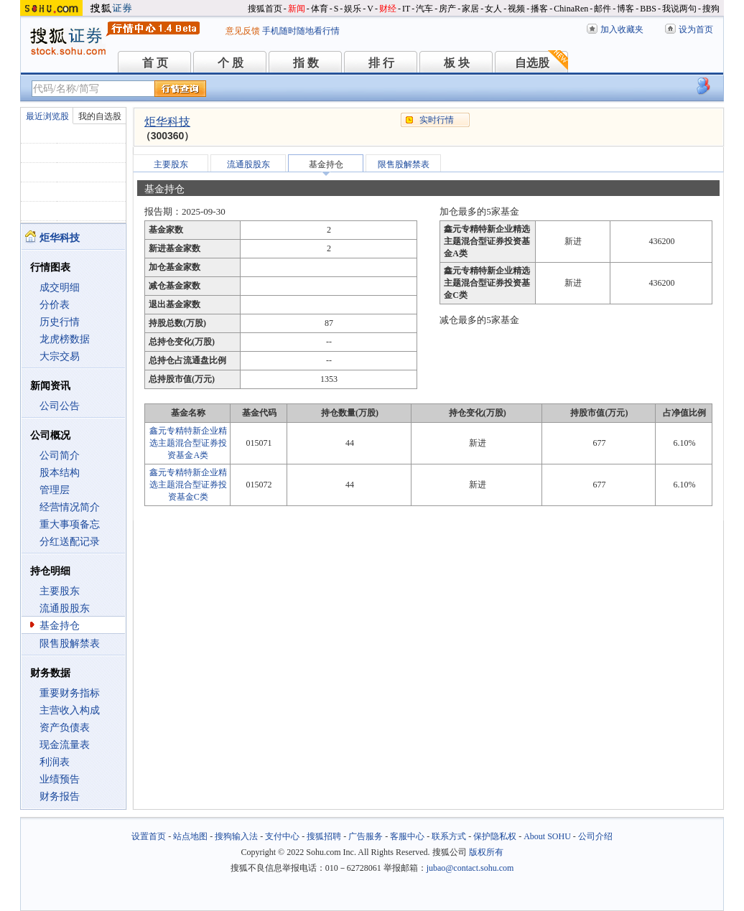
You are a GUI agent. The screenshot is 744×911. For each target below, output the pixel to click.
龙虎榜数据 (64, 339)
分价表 (54, 304)
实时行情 (436, 120)
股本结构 (59, 472)
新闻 (296, 9)
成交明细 (59, 287)
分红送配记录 (69, 541)
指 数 (306, 63)
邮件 (602, 9)
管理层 (54, 490)
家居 (470, 9)
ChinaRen (571, 9)
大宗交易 (59, 356)
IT (406, 9)
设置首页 (148, 836)
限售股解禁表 (69, 643)
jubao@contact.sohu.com (470, 868)
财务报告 (59, 796)
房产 (447, 9)
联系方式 (449, 836)
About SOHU (547, 836)
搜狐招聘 (324, 836)
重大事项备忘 (69, 524)
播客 (539, 9)
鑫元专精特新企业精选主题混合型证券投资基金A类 (188, 443)
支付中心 (282, 836)
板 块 (457, 63)
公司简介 (59, 455)
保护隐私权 (494, 836)
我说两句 (679, 9)
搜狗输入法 (236, 836)
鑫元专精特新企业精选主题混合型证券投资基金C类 (188, 484)
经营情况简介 (69, 507)
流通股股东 (64, 608)
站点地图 (190, 836)
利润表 (54, 762)
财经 (387, 9)
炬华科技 (167, 122)
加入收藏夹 (621, 29)
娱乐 (352, 9)
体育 (319, 9)
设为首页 (696, 29)
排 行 (381, 63)
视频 (516, 9)
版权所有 (486, 852)
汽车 (424, 9)
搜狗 (711, 9)
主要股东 (59, 591)
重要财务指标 (69, 693)
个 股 (230, 63)
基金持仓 (59, 625)
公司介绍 (595, 836)
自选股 (532, 63)
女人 (493, 9)
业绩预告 (59, 779)
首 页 (155, 63)
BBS (648, 9)
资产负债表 (64, 727)
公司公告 (59, 406)
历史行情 (59, 322)
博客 (625, 9)
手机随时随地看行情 (301, 31)
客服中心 (407, 836)
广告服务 (365, 836)
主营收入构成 (69, 710)
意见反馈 (242, 31)
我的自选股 (99, 116)
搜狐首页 (265, 9)
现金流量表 (64, 744)
